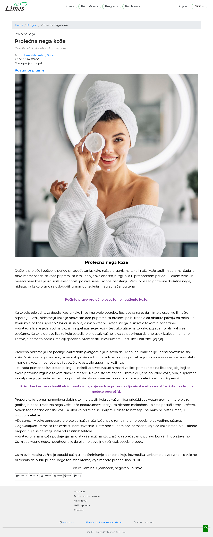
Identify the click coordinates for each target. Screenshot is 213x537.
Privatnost (79, 491)
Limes (68, 6)
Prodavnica (132, 6)
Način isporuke (82, 505)
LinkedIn (46, 476)
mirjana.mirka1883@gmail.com (104, 522)
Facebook (21, 476)
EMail (58, 476)
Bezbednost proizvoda (87, 496)
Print (67, 476)
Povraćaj (78, 510)
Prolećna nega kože (40, 41)
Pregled (110, 6)
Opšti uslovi (80, 500)
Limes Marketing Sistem (40, 55)
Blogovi (32, 25)
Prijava (183, 6)
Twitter (34, 476)
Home (19, 25)
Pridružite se (89, 6)
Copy (77, 476)
